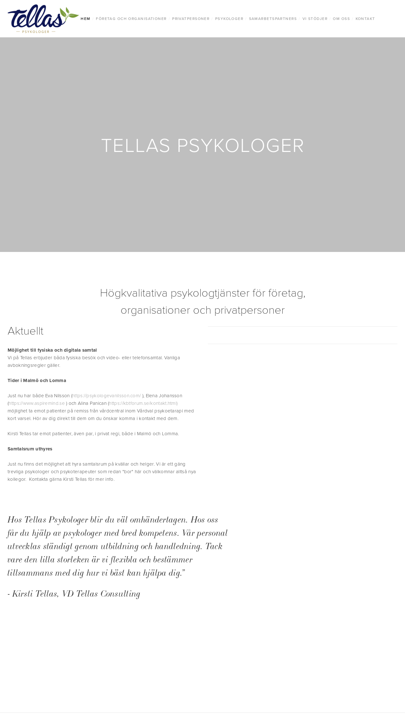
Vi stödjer (314, 18)
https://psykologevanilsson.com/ (106, 395)
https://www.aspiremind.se (37, 403)
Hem (85, 18)
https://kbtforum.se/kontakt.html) (143, 403)
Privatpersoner (190, 18)
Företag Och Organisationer (131, 18)
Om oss (341, 18)
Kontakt (365, 18)
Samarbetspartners (273, 18)
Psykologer (229, 18)
